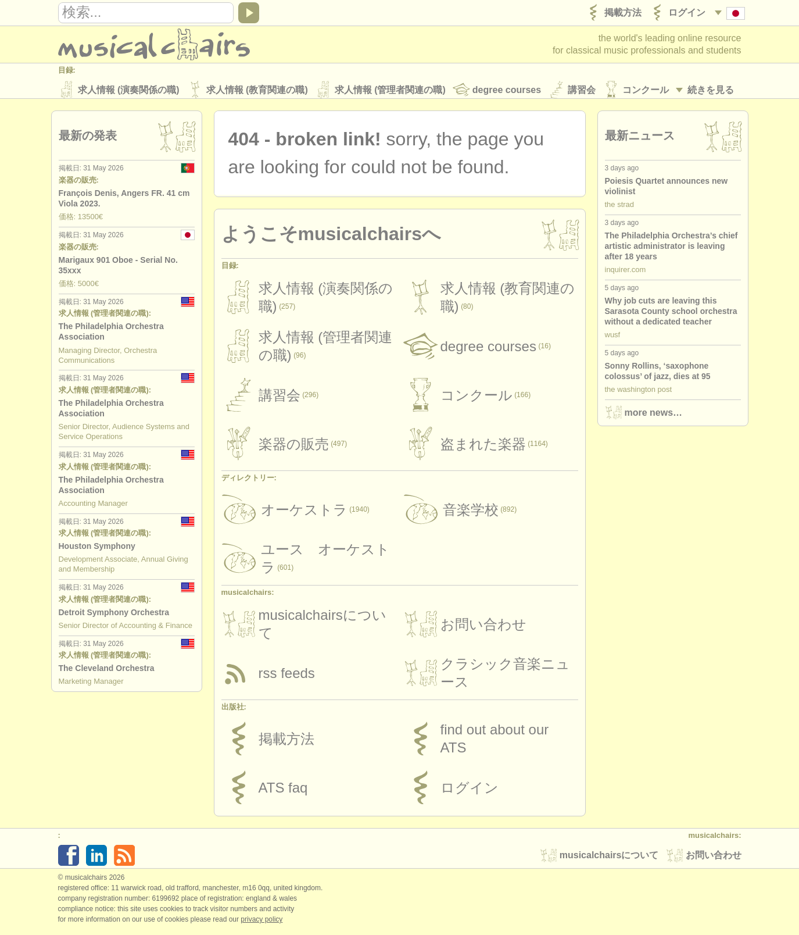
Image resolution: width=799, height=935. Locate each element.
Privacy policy (261, 923)
